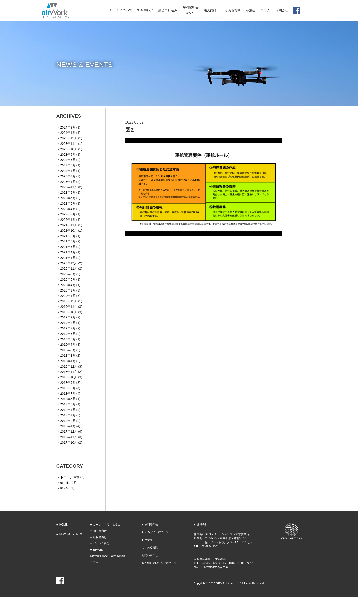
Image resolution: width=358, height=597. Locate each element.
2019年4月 (68, 344)
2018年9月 (68, 382)
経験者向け (100, 537)
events (65, 482)
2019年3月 (68, 350)
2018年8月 (68, 388)
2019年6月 (68, 334)
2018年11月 (68, 371)
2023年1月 (68, 182)
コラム (94, 562)
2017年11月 (68, 437)
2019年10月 (68, 312)
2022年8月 (68, 192)
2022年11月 (68, 187)
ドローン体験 (69, 477)
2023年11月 (68, 143)
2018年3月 (68, 415)
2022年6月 (68, 203)
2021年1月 (68, 258)
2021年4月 (68, 252)
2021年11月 (68, 225)
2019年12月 (68, 301)
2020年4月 (68, 285)
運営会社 (202, 524)
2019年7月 (68, 328)
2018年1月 (68, 426)
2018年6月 (68, 399)
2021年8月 (68, 236)
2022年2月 (68, 214)
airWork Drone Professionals (107, 556)
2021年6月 (68, 241)
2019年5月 (68, 339)
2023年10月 (68, 149)
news (64, 488)
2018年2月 (68, 421)
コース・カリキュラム (107, 524)
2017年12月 (68, 431)
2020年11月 (68, 268)
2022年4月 (68, 209)
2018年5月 (68, 404)
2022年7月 (68, 198)
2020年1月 (68, 295)
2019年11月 (68, 306)
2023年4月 (68, 171)
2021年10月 (68, 230)
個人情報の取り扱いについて (159, 563)
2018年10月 (68, 377)
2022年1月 (68, 219)
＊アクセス (246, 542)
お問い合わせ (150, 555)
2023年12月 (68, 138)
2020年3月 (68, 290)
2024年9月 (68, 127)
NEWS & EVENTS (70, 534)
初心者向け (100, 530)
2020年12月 (68, 263)
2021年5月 (68, 247)
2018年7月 (68, 393)
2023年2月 (68, 176)
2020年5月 (68, 279)
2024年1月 (68, 132)
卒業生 (149, 540)
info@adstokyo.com (216, 567)
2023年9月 (68, 154)
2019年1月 (68, 361)
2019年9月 (68, 317)
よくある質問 (150, 547)
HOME (63, 524)
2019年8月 (68, 323)
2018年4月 (68, 410)
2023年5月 (68, 165)
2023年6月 (68, 160)
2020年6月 (68, 274)
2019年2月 (68, 355)
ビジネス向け (101, 543)
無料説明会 (151, 524)
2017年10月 (68, 442)
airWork (98, 549)
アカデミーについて (157, 532)
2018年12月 (68, 366)
